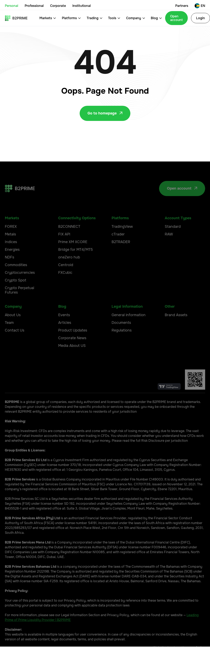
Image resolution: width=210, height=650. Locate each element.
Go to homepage (105, 113)
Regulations (122, 339)
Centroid (65, 274)
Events (64, 324)
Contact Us (14, 339)
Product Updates (72, 339)
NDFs (9, 266)
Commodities (16, 274)
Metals (10, 243)
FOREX (11, 235)
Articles (64, 331)
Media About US (72, 354)
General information (129, 324)
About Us (13, 324)
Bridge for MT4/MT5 (75, 258)
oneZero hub (69, 266)
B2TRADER (121, 251)
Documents (121, 331)
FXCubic (65, 281)
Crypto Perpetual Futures (19, 299)
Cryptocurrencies (20, 281)
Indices (11, 251)
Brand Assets (176, 324)
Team (9, 331)
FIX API (64, 243)
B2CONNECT (69, 235)
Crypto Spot (15, 289)
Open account (176, 18)
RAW (169, 243)
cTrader (118, 243)
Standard (173, 235)
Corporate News (72, 347)
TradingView (122, 235)
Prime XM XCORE (72, 251)
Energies (12, 258)
